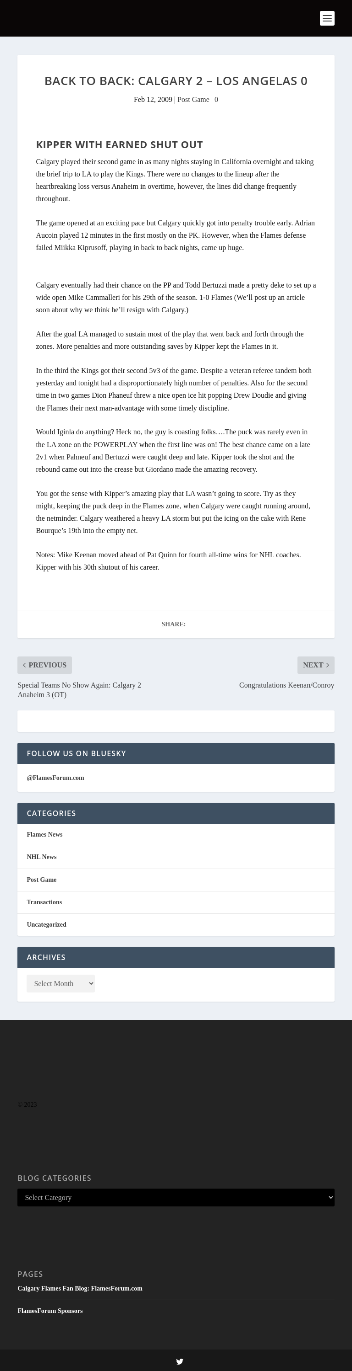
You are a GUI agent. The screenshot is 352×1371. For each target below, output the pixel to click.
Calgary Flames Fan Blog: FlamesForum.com (80, 1288)
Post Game (193, 99)
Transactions (44, 902)
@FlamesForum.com (55, 777)
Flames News (44, 834)
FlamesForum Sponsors (49, 1310)
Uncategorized (46, 924)
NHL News (41, 857)
